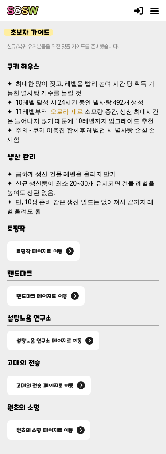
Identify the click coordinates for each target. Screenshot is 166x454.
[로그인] (138, 10)
